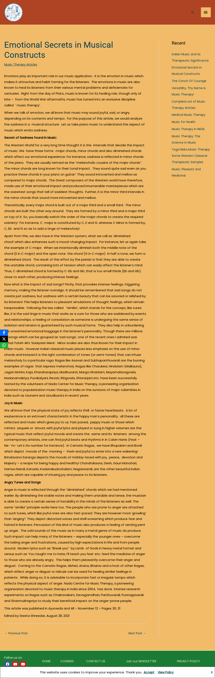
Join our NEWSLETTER (141, 661)
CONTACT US (95, 661)
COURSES (67, 661)
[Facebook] (4, 333)
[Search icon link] (192, 14)
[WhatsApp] (4, 345)
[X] (4, 339)
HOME (46, 661)
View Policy (166, 672)
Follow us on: (13, 658)
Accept (148, 672)
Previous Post (17, 633)
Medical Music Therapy (189, 114)
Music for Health (184, 122)
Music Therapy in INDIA (189, 129)
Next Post (136, 633)
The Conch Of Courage (190, 81)
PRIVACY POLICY (188, 661)
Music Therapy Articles (21, 64)
